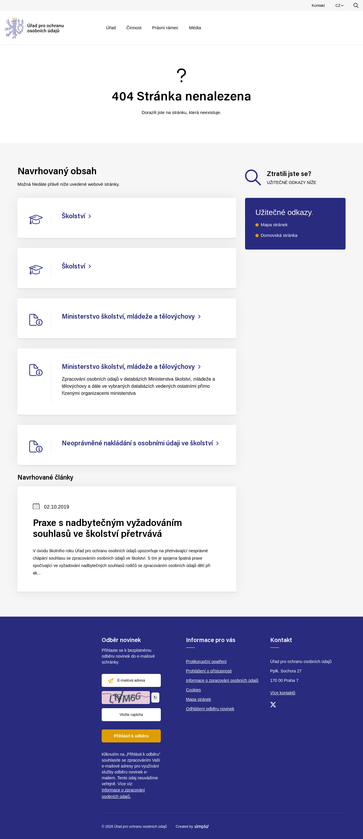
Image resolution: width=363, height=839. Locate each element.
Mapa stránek (274, 224)
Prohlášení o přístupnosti (209, 671)
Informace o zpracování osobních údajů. (123, 793)
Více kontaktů (282, 692)
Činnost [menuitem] (134, 27)
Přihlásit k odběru (131, 736)
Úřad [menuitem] (111, 27)
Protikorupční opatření (206, 661)
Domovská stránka (279, 235)
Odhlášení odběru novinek (210, 708)
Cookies (193, 690)
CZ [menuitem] (340, 7)
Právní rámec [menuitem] (165, 27)
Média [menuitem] (195, 27)
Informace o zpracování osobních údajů (222, 680)
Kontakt (318, 5)
